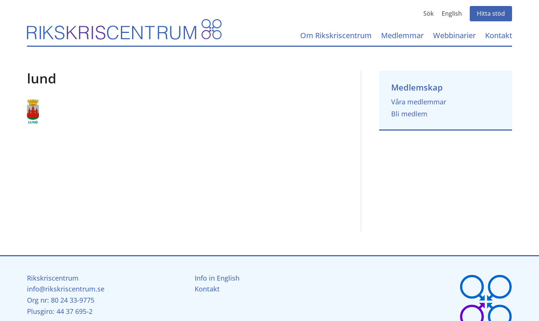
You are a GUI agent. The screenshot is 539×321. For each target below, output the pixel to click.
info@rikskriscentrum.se (65, 288)
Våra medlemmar (418, 101)
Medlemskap (417, 87)
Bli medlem (409, 113)
